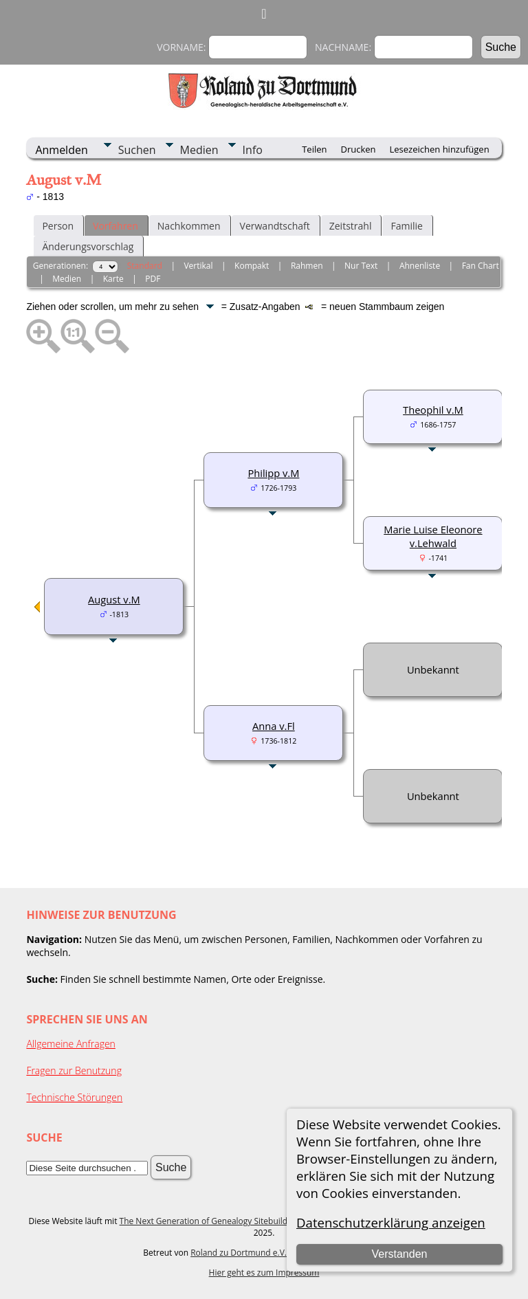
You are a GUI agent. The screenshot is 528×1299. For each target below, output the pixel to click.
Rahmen (307, 265)
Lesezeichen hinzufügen (440, 149)
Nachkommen (189, 225)
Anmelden (61, 149)
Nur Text (360, 265)
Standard (144, 265)
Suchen (137, 149)
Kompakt (251, 265)
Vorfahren (115, 225)
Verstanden (399, 1254)
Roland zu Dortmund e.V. (238, 1252)
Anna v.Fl (273, 726)
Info (253, 149)
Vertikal (198, 265)
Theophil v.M (433, 410)
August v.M (114, 599)
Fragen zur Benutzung (74, 1070)
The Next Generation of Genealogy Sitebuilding (210, 1221)
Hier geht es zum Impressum (264, 1272)
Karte (113, 279)
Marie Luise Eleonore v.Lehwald (433, 536)
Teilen (314, 149)
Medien (199, 149)
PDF (152, 279)
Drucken (357, 149)
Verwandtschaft (275, 225)
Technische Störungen (74, 1097)
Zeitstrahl (350, 225)
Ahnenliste (419, 265)
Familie (406, 225)
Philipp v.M (273, 473)
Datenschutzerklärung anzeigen (390, 1222)
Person (58, 225)
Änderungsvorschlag (87, 246)
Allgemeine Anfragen (71, 1043)
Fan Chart (480, 265)
